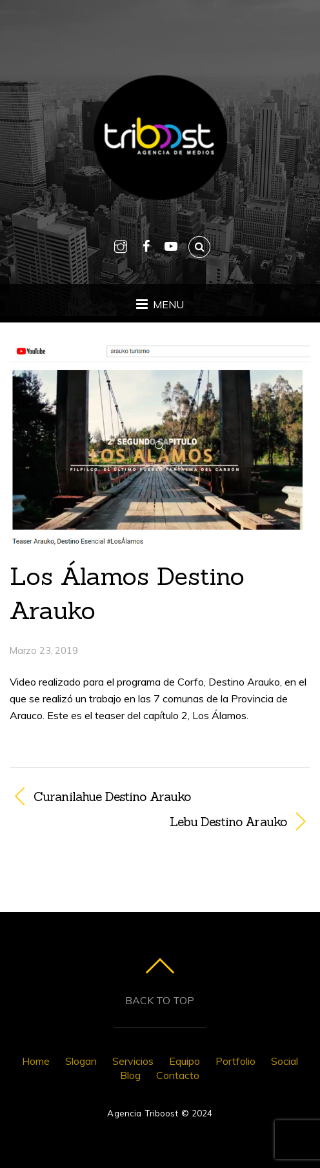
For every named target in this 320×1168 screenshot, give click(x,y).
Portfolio (235, 1060)
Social (284, 1060)
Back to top (159, 1000)
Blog (130, 1075)
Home (36, 1060)
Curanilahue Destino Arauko (112, 796)
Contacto (177, 1075)
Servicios (133, 1060)
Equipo (184, 1060)
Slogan (81, 1060)
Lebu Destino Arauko (148, 821)
